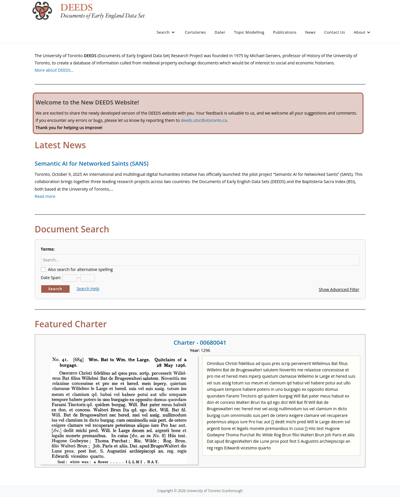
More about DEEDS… (54, 70)
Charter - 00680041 (200, 342)
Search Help (88, 288)
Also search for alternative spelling (80, 269)
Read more (45, 196)
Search (55, 288)
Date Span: (51, 277)
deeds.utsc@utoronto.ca (204, 120)
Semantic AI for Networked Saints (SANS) (92, 163)
